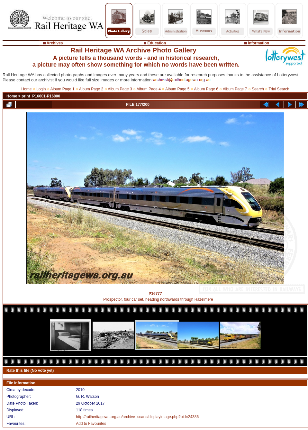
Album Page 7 (235, 89)
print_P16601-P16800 (41, 96)
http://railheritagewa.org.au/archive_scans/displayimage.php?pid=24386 (137, 417)
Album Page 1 (62, 89)
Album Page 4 (149, 89)
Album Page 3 (120, 89)
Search (258, 89)
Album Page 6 (206, 89)
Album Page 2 (91, 89)
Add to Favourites (91, 423)
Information (258, 43)
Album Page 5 (177, 89)
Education (156, 43)
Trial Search (278, 89)
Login (41, 89)
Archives (55, 43)
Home (26, 89)
